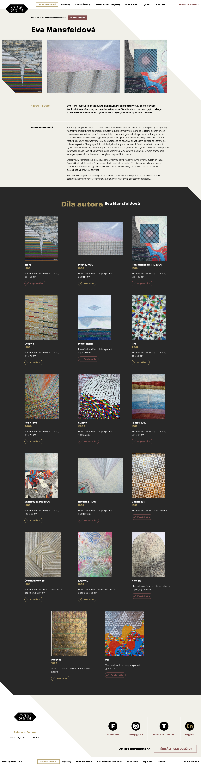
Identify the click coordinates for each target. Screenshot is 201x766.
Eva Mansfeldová (58, 18)
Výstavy (65, 4)
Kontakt (160, 4)
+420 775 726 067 (189, 4)
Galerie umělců (47, 4)
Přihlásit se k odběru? (175, 748)
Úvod (33, 18)
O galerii (146, 4)
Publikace (131, 4)
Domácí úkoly (82, 4)
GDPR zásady (191, 761)
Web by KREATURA (12, 761)
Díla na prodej (77, 17)
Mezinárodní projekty (107, 4)
